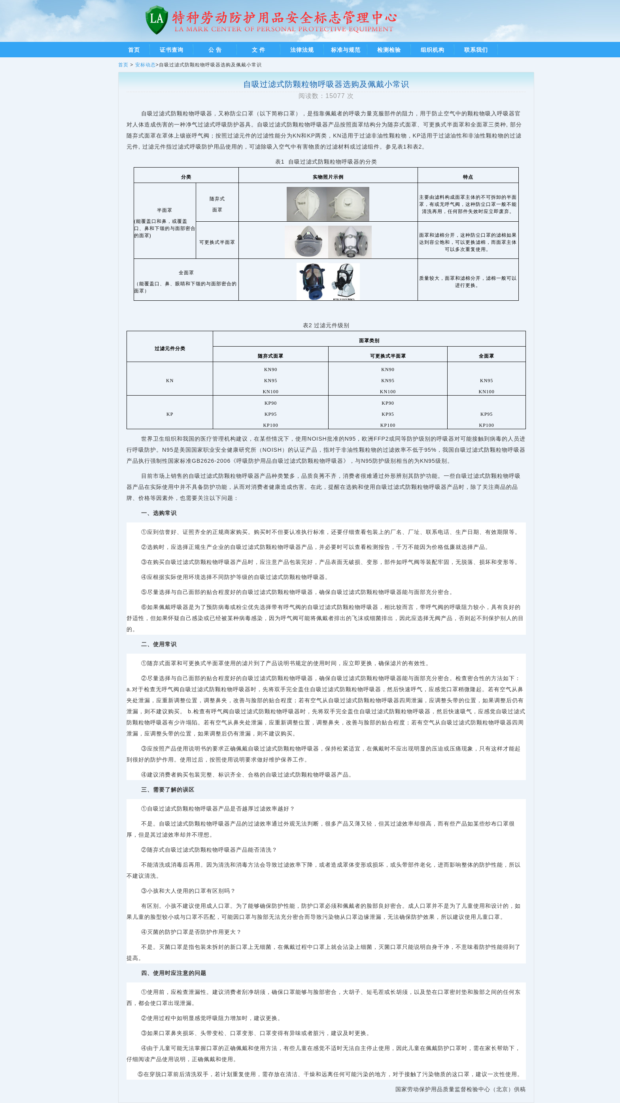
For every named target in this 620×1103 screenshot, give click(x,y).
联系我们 (476, 50)
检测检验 (389, 50)
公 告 (215, 50)
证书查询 (171, 50)
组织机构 (432, 50)
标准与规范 (346, 50)
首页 (134, 50)
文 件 (259, 50)
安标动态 (145, 65)
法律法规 (302, 50)
